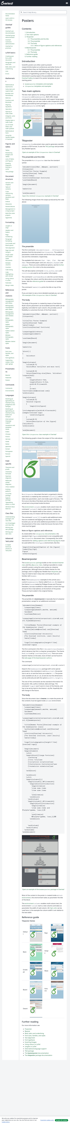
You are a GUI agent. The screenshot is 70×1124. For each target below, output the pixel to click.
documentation (46, 534)
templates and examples (39, 84)
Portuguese (8, 451)
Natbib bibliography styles (9, 326)
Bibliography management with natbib (9, 307)
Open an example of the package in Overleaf (43, 889)
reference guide (37, 281)
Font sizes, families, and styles (35, 1036)
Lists (6, 71)
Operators (8, 109)
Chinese (7, 434)
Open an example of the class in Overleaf (41, 152)
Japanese (8, 446)
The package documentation (38, 1055)
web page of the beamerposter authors (38, 658)
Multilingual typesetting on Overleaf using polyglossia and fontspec (10, 402)
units (53, 908)
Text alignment (30, 1038)
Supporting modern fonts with (9, 362)
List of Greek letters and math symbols (9, 126)
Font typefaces (30, 1040)
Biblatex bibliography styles (9, 337)
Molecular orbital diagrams (8, 482)
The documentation (37, 1053)
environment (29, 507)
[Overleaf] (7, 3)
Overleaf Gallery (27, 78)
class (36, 565)
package (33, 563)
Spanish (7, 456)
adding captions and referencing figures (47, 541)
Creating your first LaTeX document (9, 58)
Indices (7, 201)
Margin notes (9, 285)
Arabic (7, 432)
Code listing (9, 270)
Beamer (27, 1031)
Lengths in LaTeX (30, 1047)
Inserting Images (31, 1042)
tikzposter (54, 572)
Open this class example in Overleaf (39, 434)
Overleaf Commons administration (9, 42)
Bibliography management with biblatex (9, 314)
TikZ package (49, 146)
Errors (7, 74)
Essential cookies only (47, 1120)
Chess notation (10, 487)
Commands (8, 388)
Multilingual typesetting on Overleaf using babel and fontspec (9, 412)
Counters (8, 267)
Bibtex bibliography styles (9, 320)
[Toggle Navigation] (67, 3)
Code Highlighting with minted (9, 274)
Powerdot (28, 1029)
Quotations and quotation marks (10, 427)
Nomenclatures (10, 206)
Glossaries (8, 204)
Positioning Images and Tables (9, 154)
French (7, 436)
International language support (36, 1049)
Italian (7, 444)
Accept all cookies (61, 1120)
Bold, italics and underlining (34, 1033)
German (7, 439)
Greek (7, 441)
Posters (7, 380)
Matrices (8, 98)
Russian (7, 454)
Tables (7, 150)
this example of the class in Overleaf (39, 295)
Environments (9, 391)
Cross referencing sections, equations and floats (9, 195)
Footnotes (8, 283)
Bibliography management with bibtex (9, 301)
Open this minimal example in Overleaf (40, 196)
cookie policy (5, 1122)
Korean (7, 449)
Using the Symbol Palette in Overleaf (9, 137)
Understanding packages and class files (10, 518)
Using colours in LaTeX (32, 1044)
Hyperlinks (8, 218)
